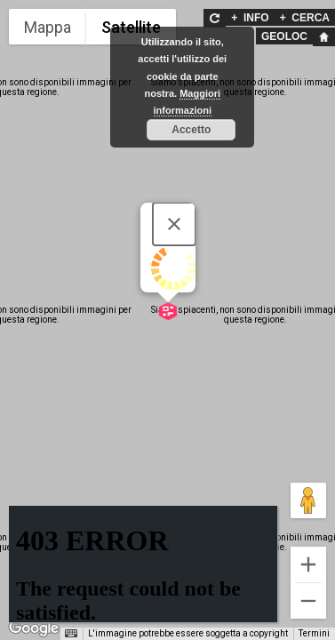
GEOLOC (284, 36)
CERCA (305, 18)
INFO (249, 18)
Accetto (191, 130)
